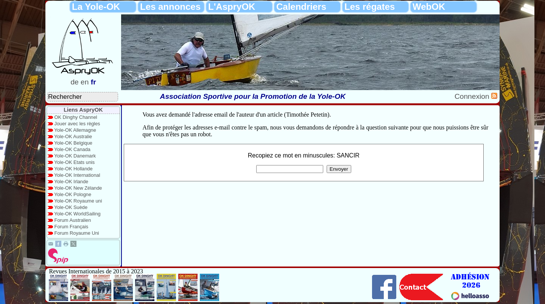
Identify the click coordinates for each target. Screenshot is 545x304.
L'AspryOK (231, 7)
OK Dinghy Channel (75, 117)
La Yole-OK (96, 7)
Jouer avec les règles (77, 123)
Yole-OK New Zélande (78, 188)
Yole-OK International (77, 175)
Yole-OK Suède (70, 207)
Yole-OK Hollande (73, 168)
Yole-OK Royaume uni (78, 201)
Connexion (473, 96)
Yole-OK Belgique (73, 143)
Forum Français (71, 226)
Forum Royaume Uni (76, 233)
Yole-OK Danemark (75, 156)
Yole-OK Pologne (72, 194)
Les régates (369, 7)
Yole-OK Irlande (71, 181)
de (74, 82)
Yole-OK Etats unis (74, 162)
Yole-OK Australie (73, 136)
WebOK (429, 7)
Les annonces (170, 7)
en (85, 82)
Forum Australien (72, 220)
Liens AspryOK (83, 110)
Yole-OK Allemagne (75, 130)
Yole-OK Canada (72, 149)
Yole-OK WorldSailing (77, 214)
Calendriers (301, 7)
